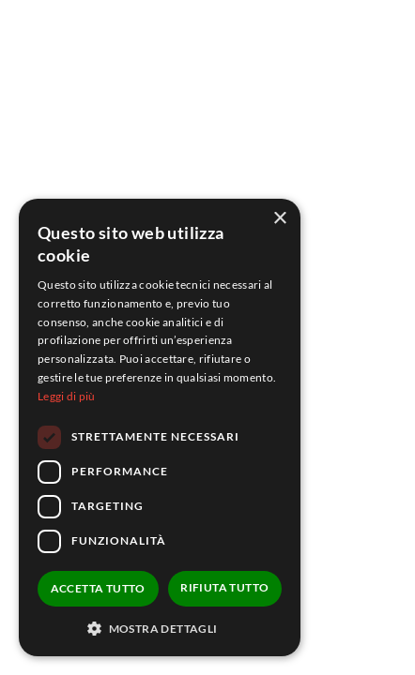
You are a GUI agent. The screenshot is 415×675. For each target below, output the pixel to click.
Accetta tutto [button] (98, 588)
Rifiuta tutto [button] (224, 587)
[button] (160, 628)
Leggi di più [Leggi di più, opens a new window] (67, 396)
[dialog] (159, 427)
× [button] (279, 219)
